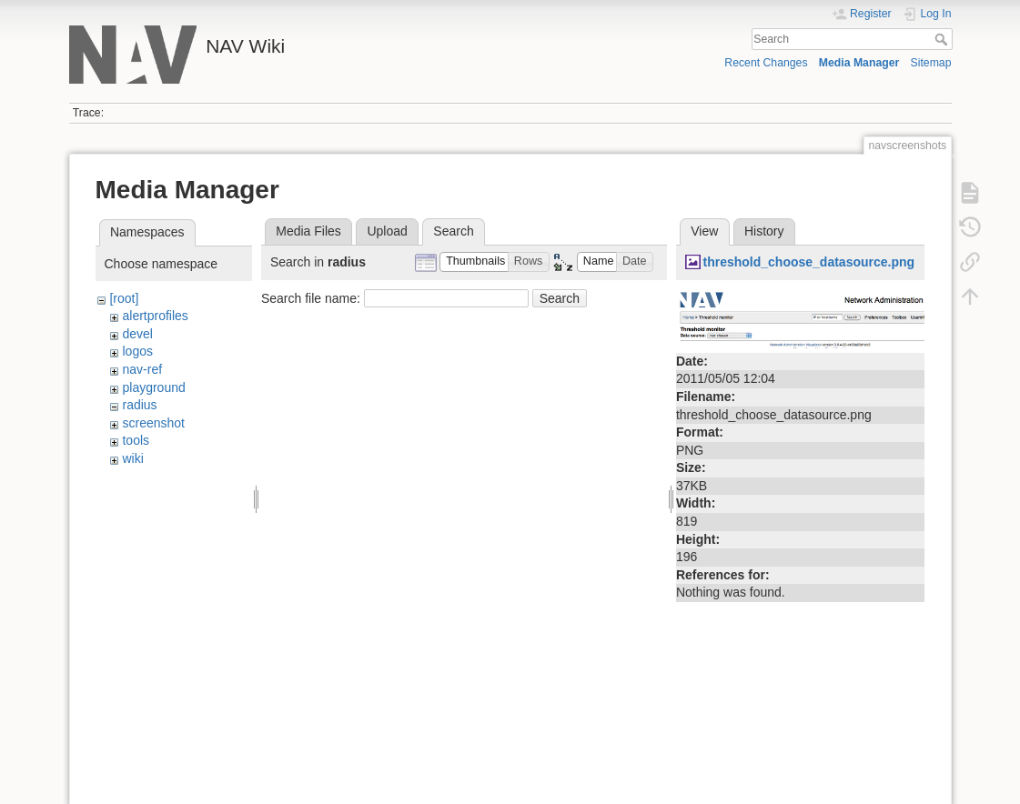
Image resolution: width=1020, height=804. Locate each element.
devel (137, 334)
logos (137, 351)
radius (139, 404)
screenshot (153, 423)
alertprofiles (154, 315)
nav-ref (142, 369)
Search (943, 39)
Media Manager (859, 62)
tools (135, 440)
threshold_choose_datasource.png (808, 262)
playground (153, 387)
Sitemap (931, 62)
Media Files (308, 231)
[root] (123, 298)
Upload (387, 231)
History (764, 231)
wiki (132, 458)
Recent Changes (765, 62)
